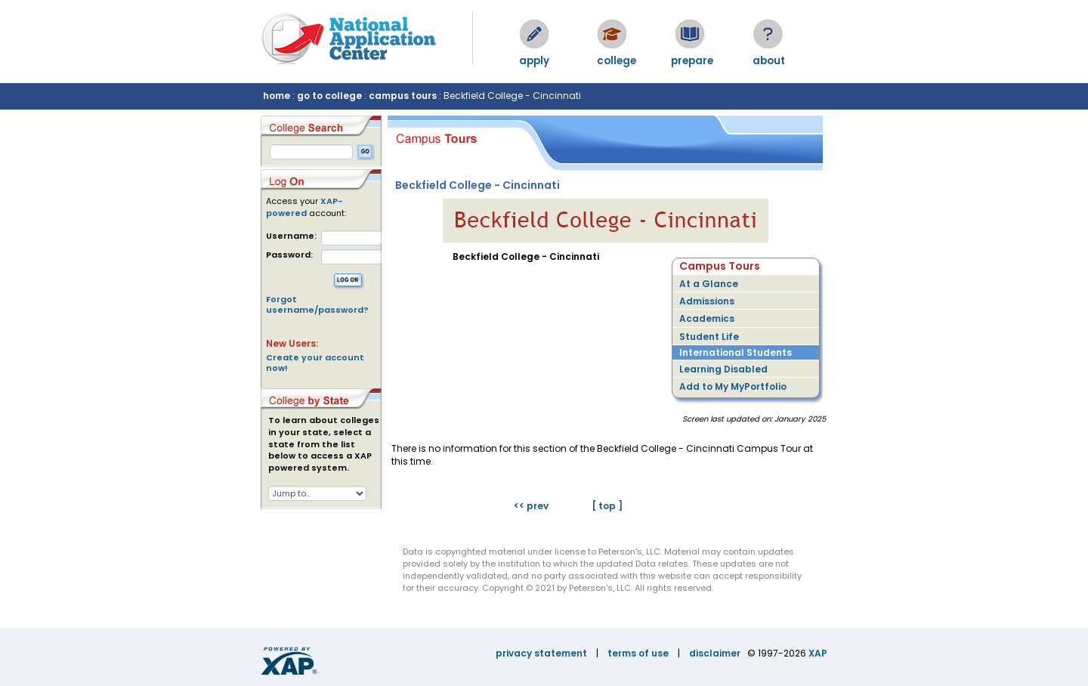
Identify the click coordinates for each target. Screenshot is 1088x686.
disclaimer (714, 653)
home (276, 95)
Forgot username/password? (317, 304)
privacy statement (541, 653)
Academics (706, 318)
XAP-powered (304, 207)
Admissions (706, 301)
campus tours (403, 95)
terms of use (638, 653)
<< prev (531, 505)
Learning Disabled (723, 369)
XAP (817, 653)
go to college (329, 95)
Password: (289, 255)
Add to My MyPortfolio (733, 386)
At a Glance (708, 283)
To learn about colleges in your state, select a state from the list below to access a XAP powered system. (323, 444)
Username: (291, 236)
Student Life (709, 336)
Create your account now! (315, 362)
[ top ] (607, 505)
